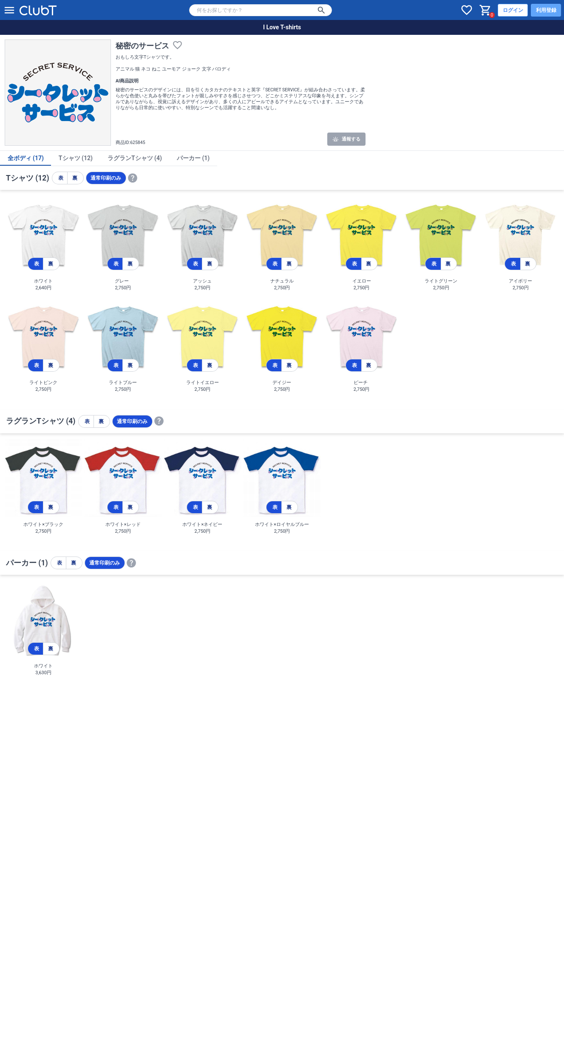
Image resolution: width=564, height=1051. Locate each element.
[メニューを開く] (9, 10)
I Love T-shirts (282, 27)
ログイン (513, 10)
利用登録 (546, 10)
